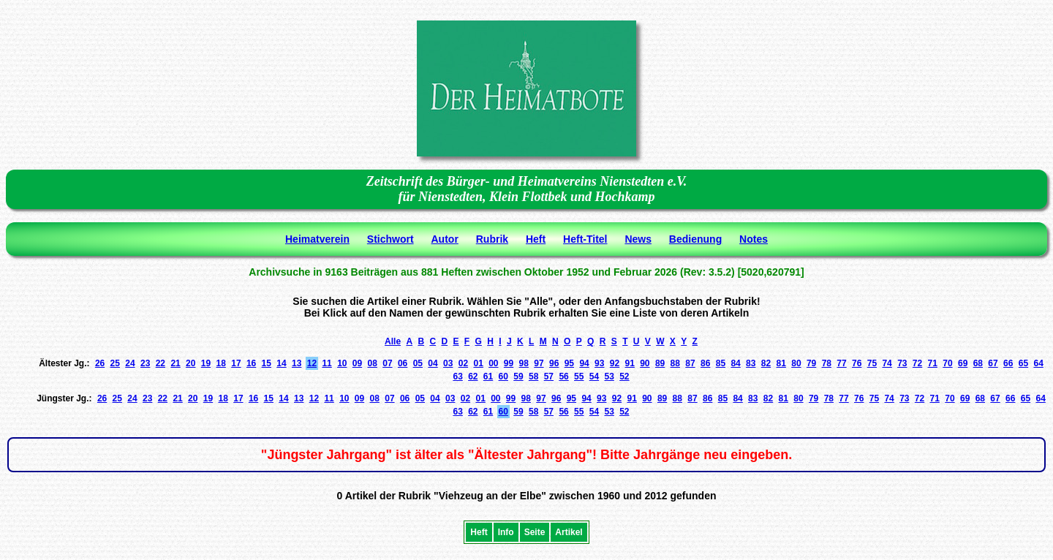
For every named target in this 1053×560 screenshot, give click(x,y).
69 (962, 363)
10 (342, 363)
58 (533, 376)
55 (579, 376)
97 (538, 363)
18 (221, 363)
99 (508, 363)
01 (478, 363)
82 (766, 363)
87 (690, 363)
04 (432, 363)
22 (160, 363)
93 (599, 363)
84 (735, 363)
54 (594, 376)
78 (826, 363)
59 (518, 376)
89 (660, 363)
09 (357, 363)
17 (236, 363)
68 (978, 363)
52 (624, 376)
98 (524, 363)
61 (488, 376)
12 (312, 363)
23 (145, 363)
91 (629, 363)
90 (644, 363)
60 (503, 376)
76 (856, 363)
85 (720, 363)
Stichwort (390, 239)
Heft (536, 239)
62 (473, 376)
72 (917, 363)
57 (549, 376)
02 (463, 363)
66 (1008, 363)
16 (251, 363)
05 (418, 363)
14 (281, 363)
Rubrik (492, 239)
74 (886, 363)
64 (1038, 363)
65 (1023, 363)
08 (372, 363)
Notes (753, 239)
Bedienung (695, 239)
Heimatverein (317, 239)
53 (609, 376)
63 (457, 376)
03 (448, 363)
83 (750, 363)
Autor (444, 239)
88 (675, 363)
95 (569, 363)
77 (841, 363)
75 (872, 363)
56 (563, 376)
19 (206, 363)
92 (614, 363)
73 (902, 363)
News (638, 239)
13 (296, 363)
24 (130, 363)
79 (811, 363)
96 (554, 363)
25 (115, 363)
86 (705, 363)
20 (190, 363)
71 (932, 363)
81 (781, 363)
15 (266, 363)
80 (796, 363)
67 (992, 363)
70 (947, 363)
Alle (393, 341)
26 (100, 363)
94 (584, 363)
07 (387, 363)
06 (402, 363)
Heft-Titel (585, 239)
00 (493, 363)
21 (175, 363)
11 (326, 363)
